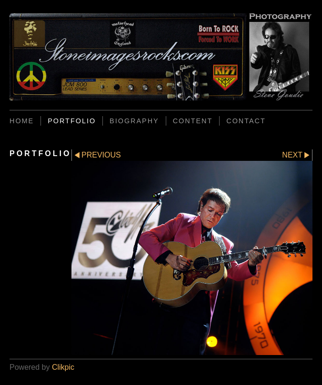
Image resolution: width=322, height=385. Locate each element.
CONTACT (245, 121)
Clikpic (63, 367)
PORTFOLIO (72, 121)
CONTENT (193, 121)
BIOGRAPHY (134, 121)
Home (22, 121)
